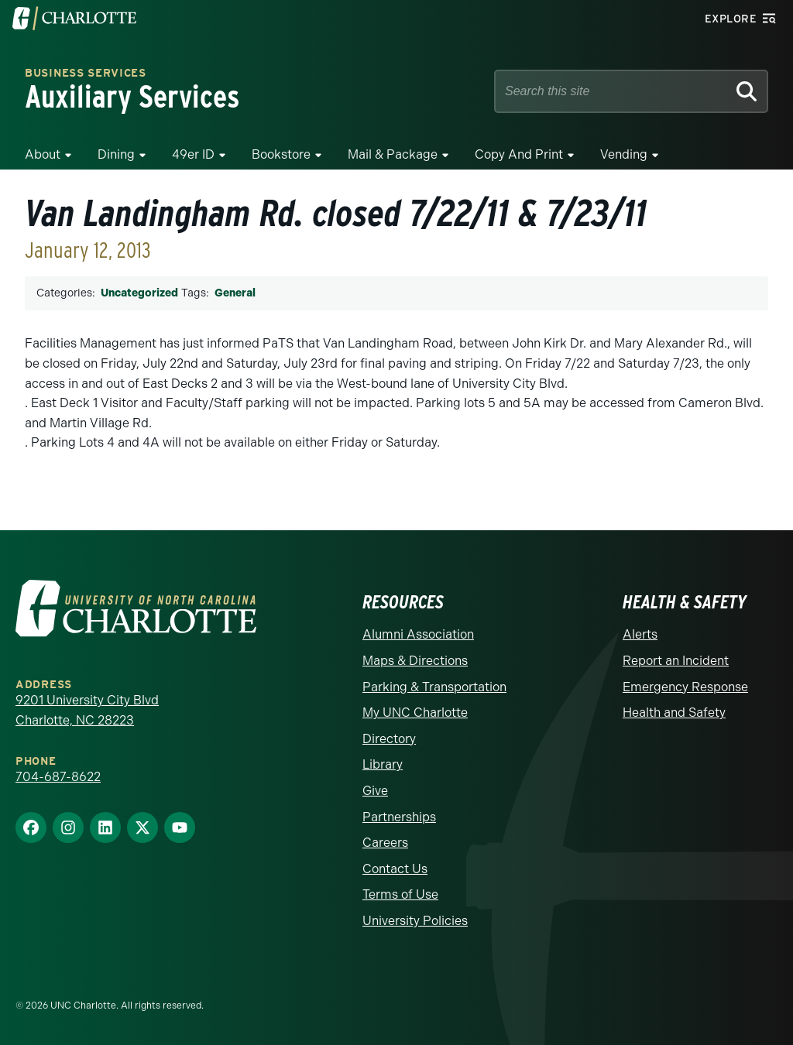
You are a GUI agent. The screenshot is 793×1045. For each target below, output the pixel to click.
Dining (116, 154)
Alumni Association (418, 634)
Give (375, 790)
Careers (385, 842)
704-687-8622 (58, 776)
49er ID (193, 154)
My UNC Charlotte (415, 712)
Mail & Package (393, 154)
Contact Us (394, 869)
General (235, 293)
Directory (389, 739)
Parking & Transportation (434, 687)
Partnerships (399, 817)
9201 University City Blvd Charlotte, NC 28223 (87, 710)
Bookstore (281, 154)
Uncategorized (139, 293)
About (42, 154)
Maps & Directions (415, 660)
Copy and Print (519, 154)
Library (382, 764)
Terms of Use (400, 894)
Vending (623, 154)
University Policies (415, 920)
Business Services (85, 74)
